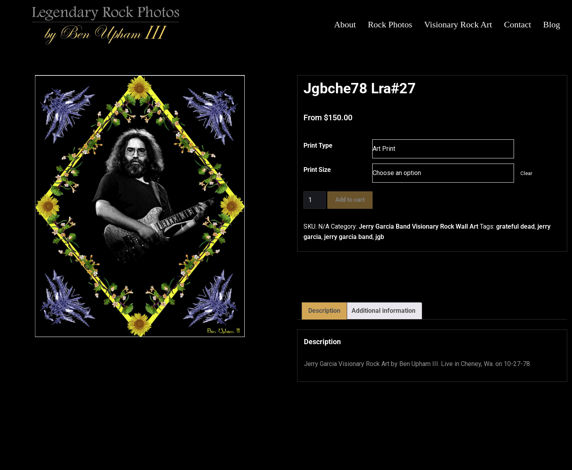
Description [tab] (324, 310)
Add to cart (350, 199)
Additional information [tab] (383, 310)
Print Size (317, 169)
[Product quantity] (314, 200)
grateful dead (515, 226)
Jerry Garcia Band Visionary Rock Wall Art (418, 226)
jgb (379, 237)
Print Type (317, 145)
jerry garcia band (348, 237)
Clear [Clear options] (526, 173)
